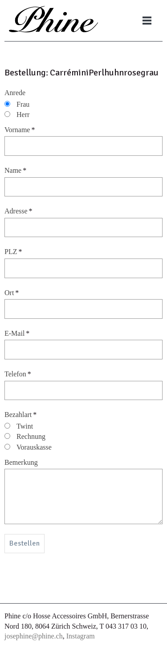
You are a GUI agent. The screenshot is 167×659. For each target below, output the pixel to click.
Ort (11, 292)
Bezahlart (20, 414)
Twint (18, 426)
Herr (16, 114)
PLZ (13, 251)
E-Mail (16, 333)
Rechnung (24, 436)
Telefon (17, 374)
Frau (16, 104)
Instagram (80, 636)
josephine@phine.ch (33, 636)
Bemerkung (21, 462)
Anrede (14, 92)
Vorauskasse (28, 447)
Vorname (19, 129)
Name (15, 170)
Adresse (18, 211)
